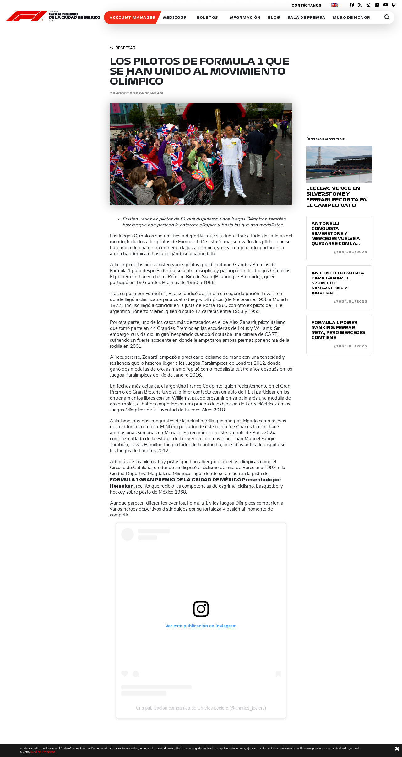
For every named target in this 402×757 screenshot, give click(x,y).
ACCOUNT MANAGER (133, 17)
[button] (123, 154)
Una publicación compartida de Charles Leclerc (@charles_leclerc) (201, 708)
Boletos (207, 17)
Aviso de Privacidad (42, 752)
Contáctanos (306, 5)
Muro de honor (351, 17)
